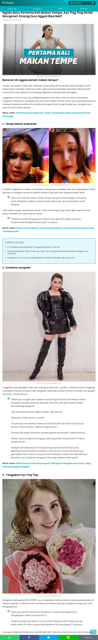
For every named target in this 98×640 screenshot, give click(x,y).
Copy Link (88, 637)
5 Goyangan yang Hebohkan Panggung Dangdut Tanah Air (34, 247)
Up (93, 631)
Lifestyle (12, 9)
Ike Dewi (18, 20)
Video (60, 9)
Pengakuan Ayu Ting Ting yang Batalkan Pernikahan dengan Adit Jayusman (41, 257)
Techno (37, 9)
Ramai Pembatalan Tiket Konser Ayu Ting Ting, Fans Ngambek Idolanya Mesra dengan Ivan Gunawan (48, 252)
